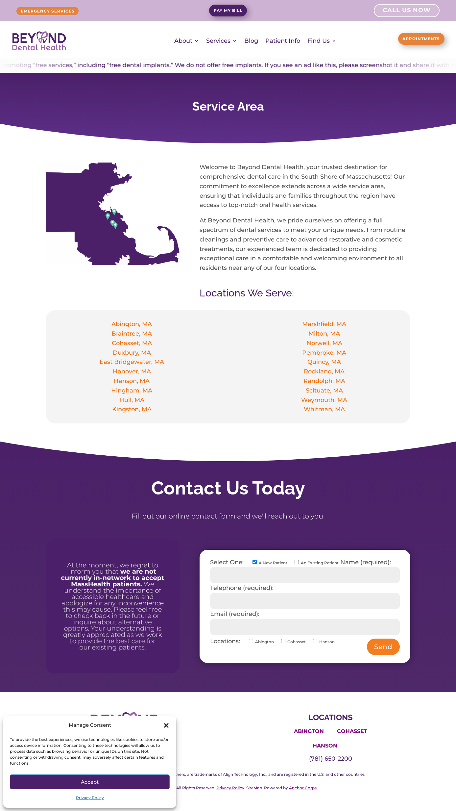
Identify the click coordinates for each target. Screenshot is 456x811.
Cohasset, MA (132, 342)
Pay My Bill (228, 11)
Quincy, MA (324, 362)
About (183, 40)
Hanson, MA (132, 380)
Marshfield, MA (324, 324)
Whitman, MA (324, 409)
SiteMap (254, 787)
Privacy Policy (90, 797)
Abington (309, 731)
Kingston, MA (132, 409)
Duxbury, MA (132, 352)
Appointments (409, 39)
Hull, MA (131, 399)
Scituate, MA (324, 390)
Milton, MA (324, 333)
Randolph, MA (324, 380)
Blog (251, 40)
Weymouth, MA (324, 399)
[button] (166, 725)
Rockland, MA (324, 371)
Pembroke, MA (324, 352)
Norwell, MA (324, 342)
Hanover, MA (132, 371)
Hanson (325, 746)
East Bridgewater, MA (132, 362)
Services (218, 40)
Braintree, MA (131, 333)
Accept (90, 782)
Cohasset (352, 731)
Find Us (318, 40)
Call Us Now (407, 11)
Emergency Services (61, 11)
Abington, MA (131, 324)
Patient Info (282, 40)
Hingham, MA (131, 390)
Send (383, 646)
